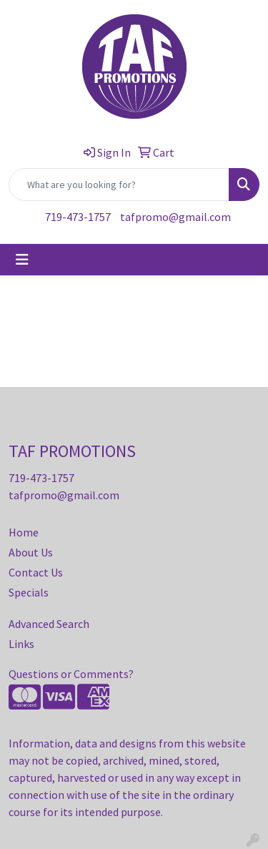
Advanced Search (49, 624)
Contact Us (36, 572)
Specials (29, 592)
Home (24, 532)
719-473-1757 (78, 217)
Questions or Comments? (71, 674)
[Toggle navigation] (22, 260)
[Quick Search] (119, 184)
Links (21, 644)
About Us (31, 552)
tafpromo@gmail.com (175, 217)
